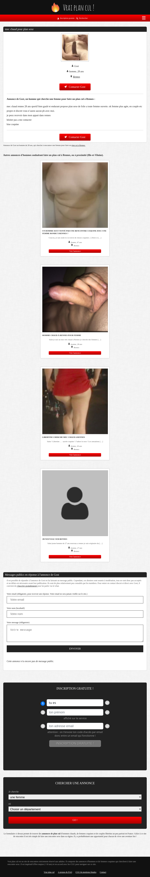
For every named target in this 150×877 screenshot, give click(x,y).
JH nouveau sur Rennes (54, 539)
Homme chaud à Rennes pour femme (61, 335)
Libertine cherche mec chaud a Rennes (63, 437)
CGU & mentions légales (85, 872)
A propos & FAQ (65, 872)
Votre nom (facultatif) (16, 608)
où (9, 803)
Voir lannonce (75, 251)
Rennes (76, 77)
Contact (103, 872)
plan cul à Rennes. (78, 145)
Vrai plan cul (49, 872)
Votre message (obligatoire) (18, 622)
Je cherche (13, 791)
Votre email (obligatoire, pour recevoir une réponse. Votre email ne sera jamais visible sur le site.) (47, 594)
